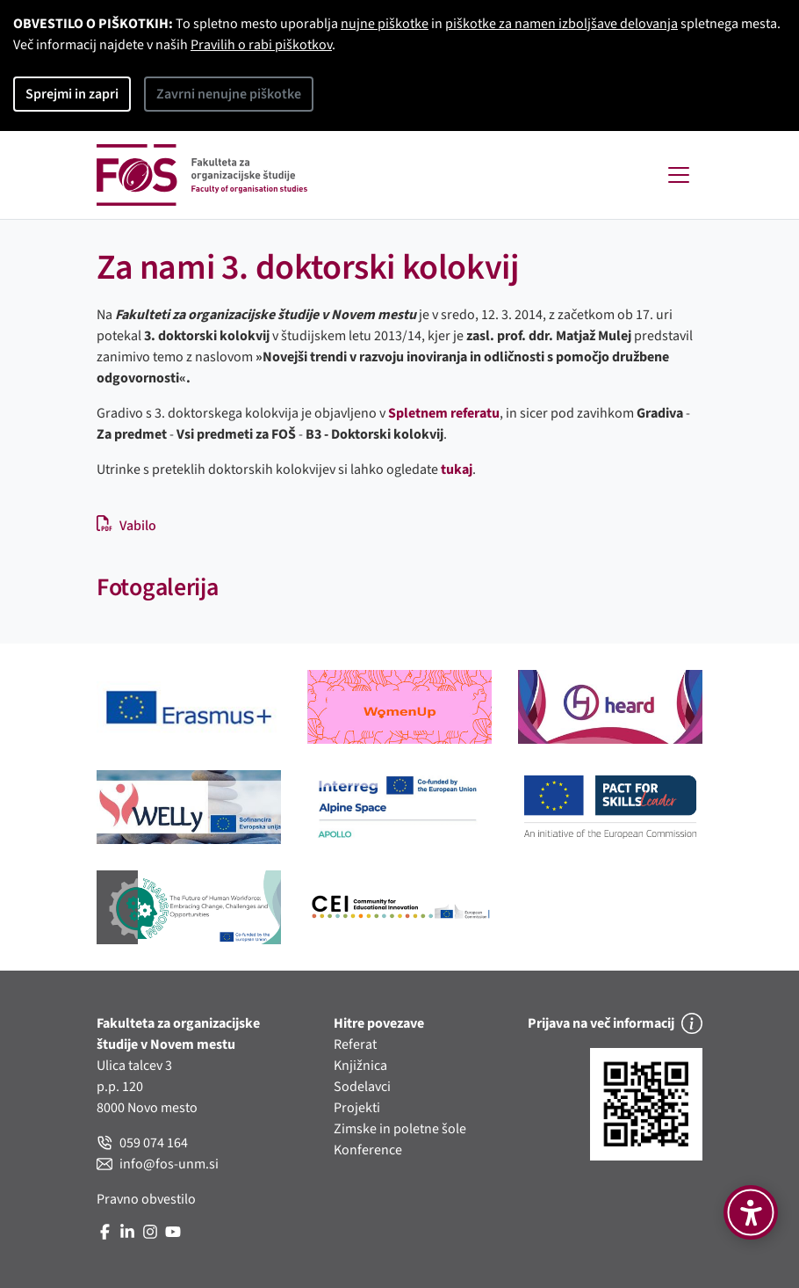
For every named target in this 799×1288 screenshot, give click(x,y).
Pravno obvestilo (146, 1199)
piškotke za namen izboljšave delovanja (561, 23)
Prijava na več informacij (615, 1023)
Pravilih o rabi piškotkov (261, 45)
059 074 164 (142, 1143)
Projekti (357, 1107)
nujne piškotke (384, 23)
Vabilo (126, 525)
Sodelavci (362, 1086)
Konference (368, 1150)
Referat (355, 1044)
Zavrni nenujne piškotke (228, 94)
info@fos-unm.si (158, 1164)
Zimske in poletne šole (400, 1129)
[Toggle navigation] (678, 175)
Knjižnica (360, 1065)
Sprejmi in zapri (72, 94)
